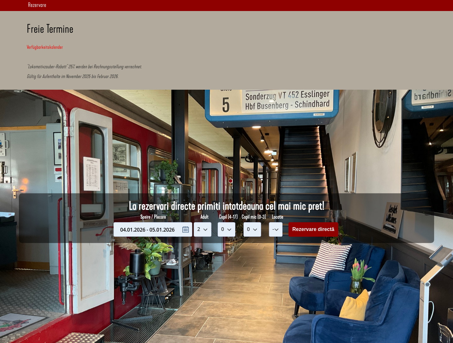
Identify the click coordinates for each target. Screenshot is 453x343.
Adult (204, 217)
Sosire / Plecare (153, 217)
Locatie (277, 217)
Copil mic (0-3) (254, 217)
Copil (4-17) (228, 217)
